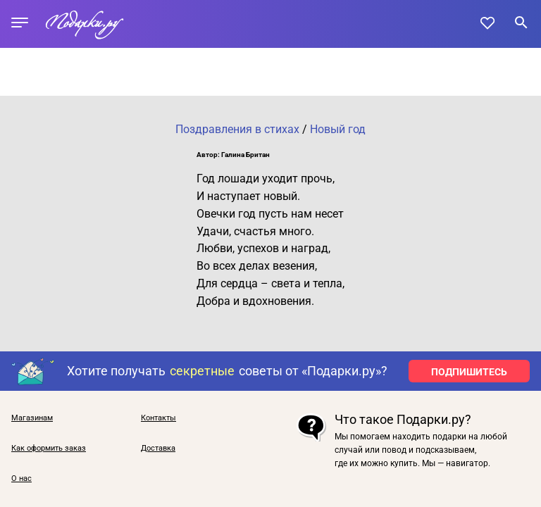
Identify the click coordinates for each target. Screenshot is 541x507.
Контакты (158, 418)
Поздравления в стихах (237, 129)
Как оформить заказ (48, 448)
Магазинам (32, 418)
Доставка (158, 448)
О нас (21, 478)
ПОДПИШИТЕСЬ (469, 371)
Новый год (338, 129)
